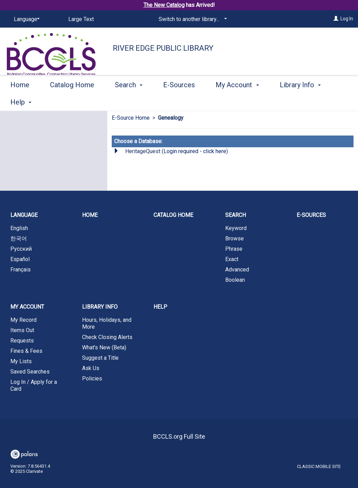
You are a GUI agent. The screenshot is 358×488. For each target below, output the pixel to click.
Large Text (81, 19)
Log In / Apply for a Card (33, 385)
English (19, 228)
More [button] (293, 102)
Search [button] (128, 101)
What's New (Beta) (104, 347)
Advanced (237, 269)
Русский (21, 249)
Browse (234, 238)
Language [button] (24, 215)
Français (20, 269)
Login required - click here (194, 151)
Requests (22, 340)
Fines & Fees (26, 351)
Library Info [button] (100, 306)
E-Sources (179, 101)
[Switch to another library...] (191, 19)
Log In (346, 18)
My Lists (21, 361)
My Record (23, 320)
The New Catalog (164, 5)
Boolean (235, 280)
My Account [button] (237, 101)
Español (20, 259)
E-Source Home (131, 117)
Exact (231, 259)
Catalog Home (72, 101)
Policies (92, 378)
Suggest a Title (100, 358)
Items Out (22, 330)
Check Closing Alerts (107, 337)
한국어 (18, 238)
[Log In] (336, 18)
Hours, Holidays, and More (106, 323)
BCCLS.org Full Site (179, 436)
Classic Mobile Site (319, 466)
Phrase (233, 249)
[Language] (25, 19)
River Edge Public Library (163, 48)
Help (160, 306)
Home (19, 101)
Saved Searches (30, 371)
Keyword (236, 228)
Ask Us (90, 368)
